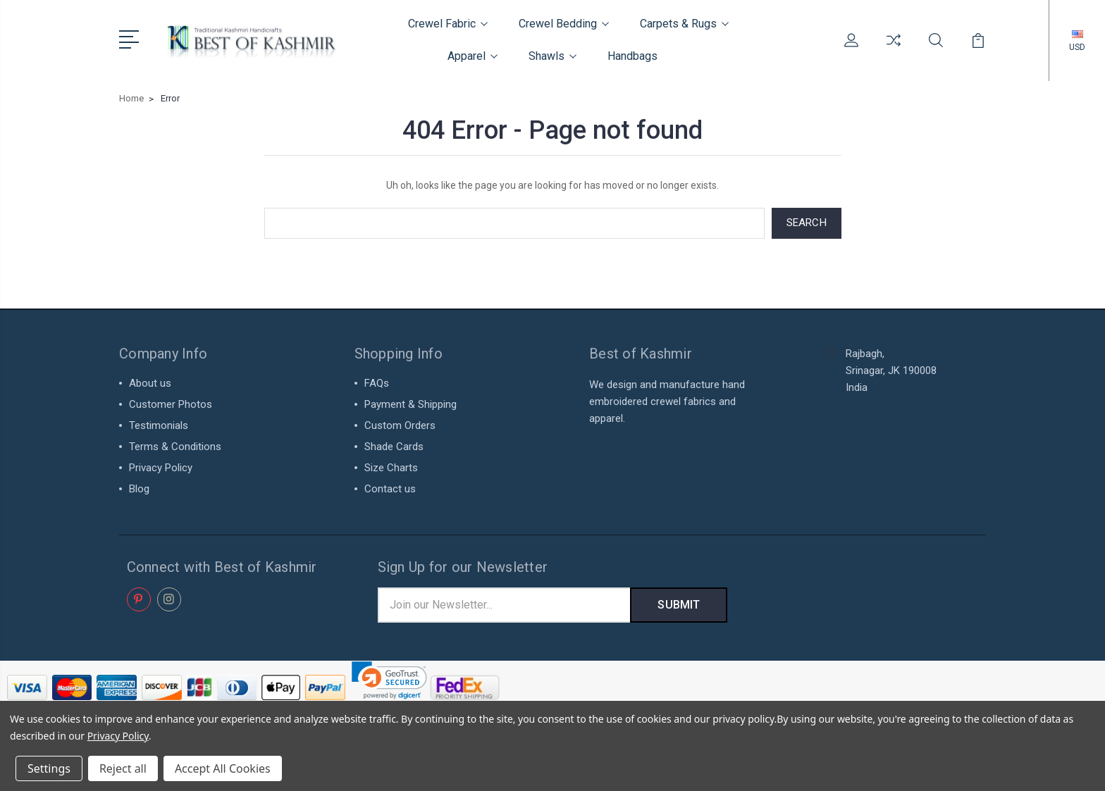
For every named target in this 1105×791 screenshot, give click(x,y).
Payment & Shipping (410, 404)
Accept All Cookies (223, 768)
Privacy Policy (160, 467)
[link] (389, 680)
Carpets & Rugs (684, 23)
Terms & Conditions (175, 446)
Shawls (552, 56)
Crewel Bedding (564, 23)
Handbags (632, 56)
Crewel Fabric (448, 23)
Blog (139, 488)
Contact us (390, 488)
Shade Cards (394, 446)
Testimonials (158, 425)
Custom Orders (400, 425)
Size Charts (391, 467)
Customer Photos (170, 404)
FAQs (376, 383)
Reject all (123, 768)
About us (150, 383)
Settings (48, 768)
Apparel (472, 56)
